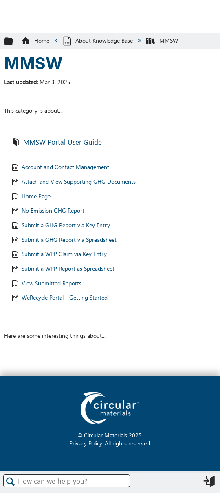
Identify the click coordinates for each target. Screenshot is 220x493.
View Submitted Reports (46, 284)
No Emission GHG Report (48, 211)
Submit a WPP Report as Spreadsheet (63, 269)
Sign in (210, 483)
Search (10, 481)
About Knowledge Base (98, 40)
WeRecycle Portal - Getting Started (60, 298)
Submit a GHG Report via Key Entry (61, 226)
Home (36, 40)
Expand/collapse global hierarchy (14, 40)
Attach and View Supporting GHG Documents (74, 182)
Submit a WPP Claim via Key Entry (59, 255)
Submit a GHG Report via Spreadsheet (64, 240)
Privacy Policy (85, 443)
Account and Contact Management (60, 168)
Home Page (31, 197)
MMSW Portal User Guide (57, 142)
